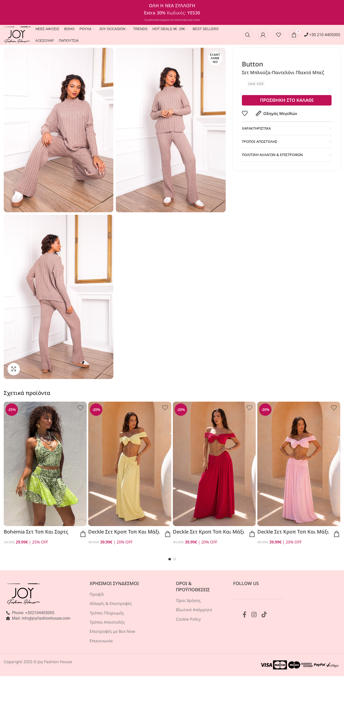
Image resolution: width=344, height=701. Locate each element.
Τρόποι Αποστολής (107, 622)
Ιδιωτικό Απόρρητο (194, 609)
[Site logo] (17, 34)
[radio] (256, 84)
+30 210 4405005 (322, 34)
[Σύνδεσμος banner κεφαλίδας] (172, 12)
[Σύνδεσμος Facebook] (244, 614)
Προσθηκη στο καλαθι (286, 100)
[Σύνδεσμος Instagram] (254, 614)
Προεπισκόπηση (83, 534)
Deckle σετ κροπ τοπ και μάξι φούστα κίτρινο (124, 535)
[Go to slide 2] (174, 559)
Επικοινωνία (101, 641)
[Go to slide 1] (169, 559)
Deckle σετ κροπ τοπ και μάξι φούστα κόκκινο (208, 535)
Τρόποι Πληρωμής (107, 613)
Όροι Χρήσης (188, 600)
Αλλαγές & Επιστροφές (111, 603)
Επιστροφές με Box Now (112, 631)
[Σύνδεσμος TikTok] (264, 614)
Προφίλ (97, 594)
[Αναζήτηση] (247, 35)
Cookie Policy (188, 619)
